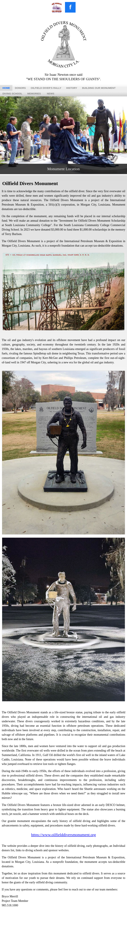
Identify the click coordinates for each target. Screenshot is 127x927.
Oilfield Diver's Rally (46, 87)
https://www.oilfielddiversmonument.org (63, 835)
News (50, 93)
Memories (34, 93)
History (71, 87)
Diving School (12, 93)
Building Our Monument (99, 87)
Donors (20, 87)
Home (6, 87)
